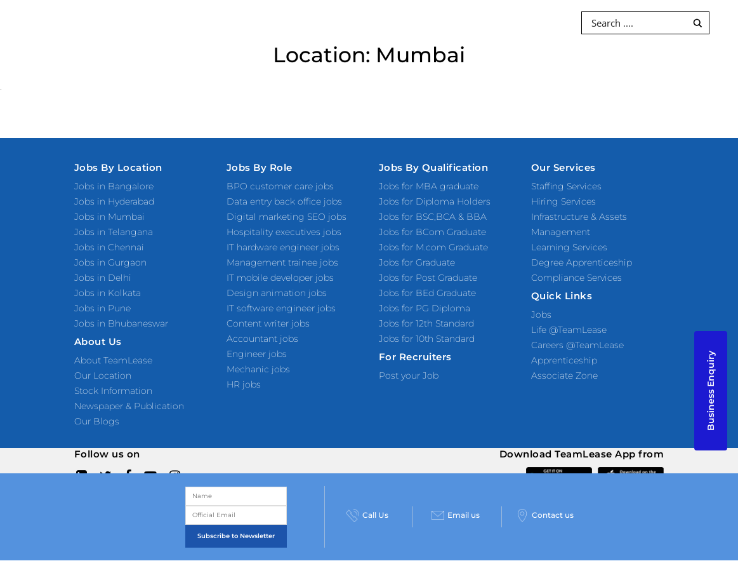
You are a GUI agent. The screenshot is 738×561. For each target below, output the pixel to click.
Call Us (367, 515)
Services (232, 22)
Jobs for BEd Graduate (427, 293)
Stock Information (113, 390)
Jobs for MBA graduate (428, 186)
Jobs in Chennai (109, 247)
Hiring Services (563, 201)
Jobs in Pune (102, 308)
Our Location (102, 375)
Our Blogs (96, 421)
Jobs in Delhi (102, 277)
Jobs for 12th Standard (426, 323)
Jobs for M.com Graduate (433, 247)
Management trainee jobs (282, 262)
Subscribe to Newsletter (236, 536)
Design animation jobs (277, 293)
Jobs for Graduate (417, 262)
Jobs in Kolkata (107, 293)
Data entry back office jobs (284, 201)
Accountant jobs (262, 338)
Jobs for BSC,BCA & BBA (433, 216)
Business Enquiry (710, 391)
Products (296, 22)
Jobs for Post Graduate (428, 277)
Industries (364, 22)
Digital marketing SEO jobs (286, 216)
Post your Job (408, 375)
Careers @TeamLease (577, 345)
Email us (456, 515)
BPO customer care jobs (280, 186)
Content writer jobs (268, 323)
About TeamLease (113, 360)
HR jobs (244, 384)
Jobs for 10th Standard (427, 338)
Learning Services (569, 247)
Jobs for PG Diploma (424, 308)
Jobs (541, 314)
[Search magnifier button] (698, 23)
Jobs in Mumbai (109, 216)
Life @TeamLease (569, 329)
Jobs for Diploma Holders (435, 201)
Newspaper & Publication (129, 406)
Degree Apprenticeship (581, 262)
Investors (503, 22)
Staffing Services (566, 186)
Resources (435, 22)
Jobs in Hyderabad (114, 201)
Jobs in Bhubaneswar (121, 323)
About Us (369, 66)
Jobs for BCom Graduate (432, 232)
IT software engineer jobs (281, 308)
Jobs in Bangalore (114, 186)
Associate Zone (564, 375)
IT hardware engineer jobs (283, 247)
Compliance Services (576, 277)
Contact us (545, 515)
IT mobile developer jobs (280, 277)
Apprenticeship (564, 360)
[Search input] (637, 23)
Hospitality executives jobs (284, 232)
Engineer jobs (257, 354)
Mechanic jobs (258, 369)
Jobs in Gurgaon (110, 262)
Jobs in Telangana (113, 232)
